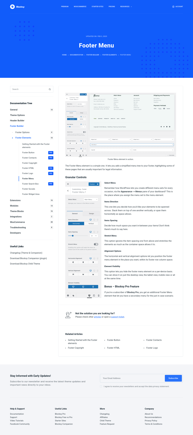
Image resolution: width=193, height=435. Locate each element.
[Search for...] (28, 89)
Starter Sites (97, 7)
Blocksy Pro (60, 414)
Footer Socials (28, 189)
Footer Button (113, 340)
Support (13, 417)
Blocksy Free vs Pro (63, 417)
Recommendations (153, 417)
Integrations (31, 216)
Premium (64, 7)
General (31, 110)
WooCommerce (80, 7)
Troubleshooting (31, 227)
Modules (31, 206)
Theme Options (17, 115)
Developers (15, 233)
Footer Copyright (76, 348)
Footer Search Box (37, 183)
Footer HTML (113, 348)
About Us (149, 414)
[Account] (177, 6)
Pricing (112, 7)
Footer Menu (28, 178)
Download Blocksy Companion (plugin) (28, 258)
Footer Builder (17, 126)
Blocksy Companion (64, 424)
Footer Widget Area (30, 194)
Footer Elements (34, 138)
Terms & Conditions (153, 424)
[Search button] (50, 89)
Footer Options (34, 132)
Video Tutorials (16, 420)
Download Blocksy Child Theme (25, 263)
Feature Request (107, 424)
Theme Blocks (31, 211)
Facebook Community (20, 424)
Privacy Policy (151, 420)
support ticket (117, 317)
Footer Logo (152, 348)
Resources (126, 6)
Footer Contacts (154, 340)
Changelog (104, 414)
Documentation (17, 414)
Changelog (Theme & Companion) (26, 253)
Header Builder (17, 120)
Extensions (31, 200)
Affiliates (104, 417)
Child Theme (105, 420)
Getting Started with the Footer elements (36, 146)
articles (97, 317)
